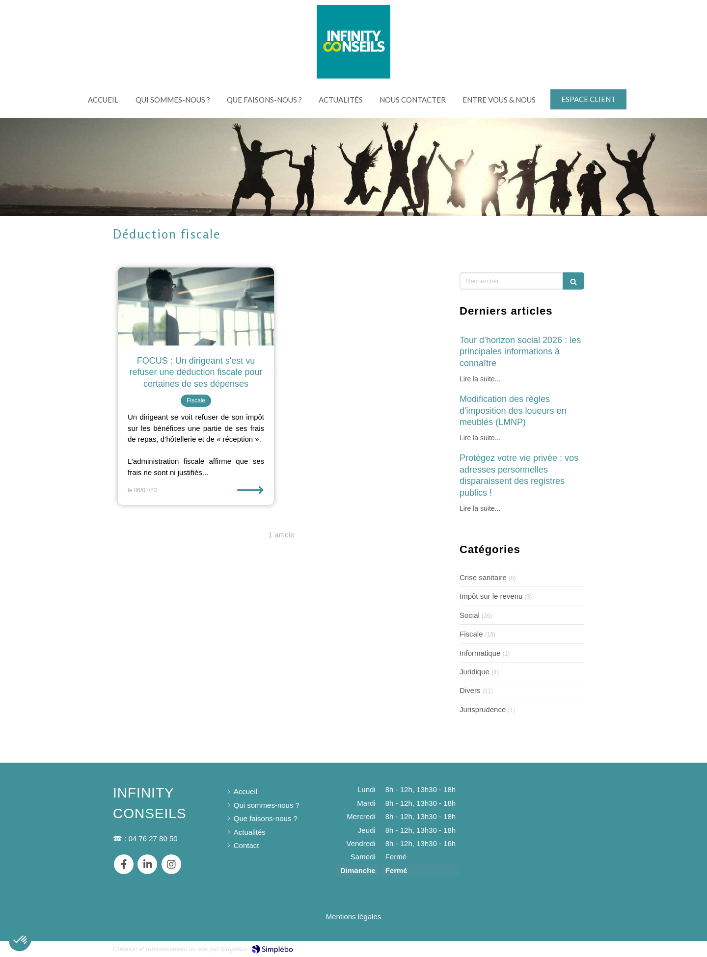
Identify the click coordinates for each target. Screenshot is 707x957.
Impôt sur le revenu (491, 596)
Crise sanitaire (483, 577)
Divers (470, 690)
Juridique (474, 671)
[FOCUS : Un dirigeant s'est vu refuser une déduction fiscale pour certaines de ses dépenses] (196, 306)
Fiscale (471, 634)
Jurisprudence (483, 709)
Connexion (576, 948)
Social (470, 615)
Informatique (480, 653)
